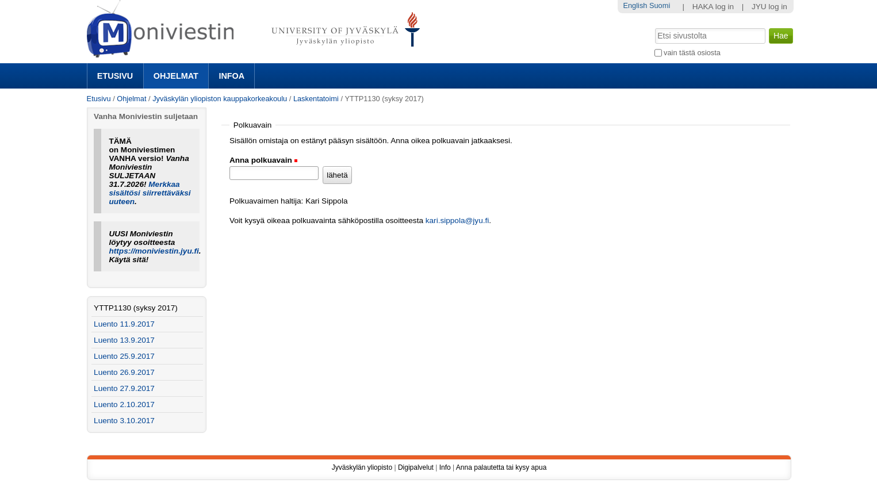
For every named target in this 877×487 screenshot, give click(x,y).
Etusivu (115, 75)
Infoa (231, 75)
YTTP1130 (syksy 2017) (136, 308)
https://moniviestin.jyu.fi (153, 251)
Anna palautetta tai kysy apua (501, 467)
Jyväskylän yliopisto (362, 467)
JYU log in (769, 6)
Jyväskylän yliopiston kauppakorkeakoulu (219, 98)
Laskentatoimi (316, 98)
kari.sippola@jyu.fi (457, 220)
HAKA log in (713, 6)
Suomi (659, 5)
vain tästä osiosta (692, 52)
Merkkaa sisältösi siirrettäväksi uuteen (149, 193)
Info (445, 467)
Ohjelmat (176, 75)
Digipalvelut (416, 467)
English (635, 5)
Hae (653, 27)
